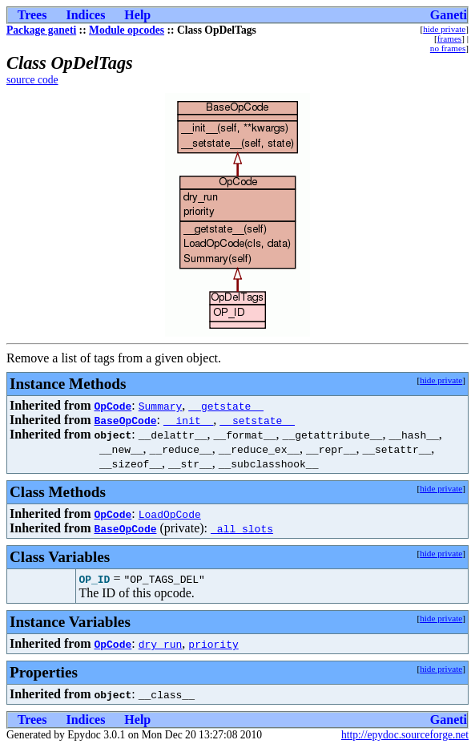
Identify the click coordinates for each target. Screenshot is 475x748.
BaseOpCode (125, 420)
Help (137, 15)
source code (32, 80)
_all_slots (242, 528)
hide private (444, 29)
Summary (161, 405)
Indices (85, 15)
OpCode (112, 405)
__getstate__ (226, 405)
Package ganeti (41, 30)
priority (213, 644)
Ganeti (448, 15)
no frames (447, 48)
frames (449, 38)
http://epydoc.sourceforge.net (405, 735)
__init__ (188, 420)
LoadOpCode (170, 514)
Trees (32, 15)
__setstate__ (257, 420)
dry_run (161, 644)
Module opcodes (126, 30)
